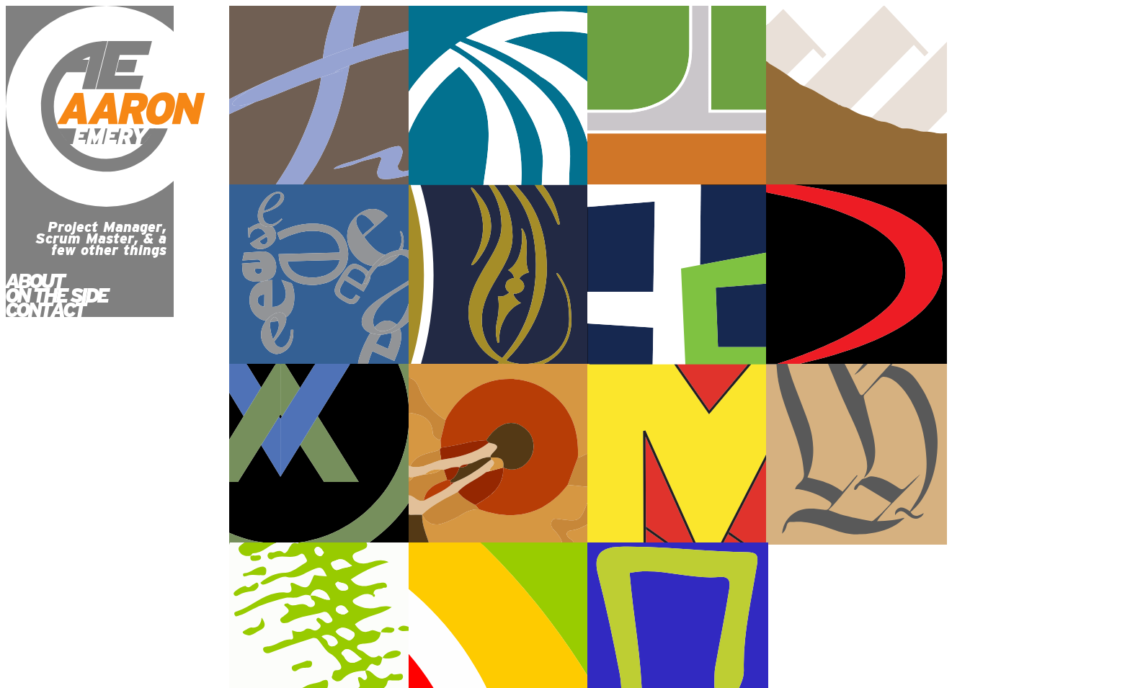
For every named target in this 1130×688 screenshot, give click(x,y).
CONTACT (44, 309)
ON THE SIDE (56, 295)
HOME (29, 594)
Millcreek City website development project (499, 96)
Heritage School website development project (856, 96)
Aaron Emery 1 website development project (856, 454)
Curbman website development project (319, 454)
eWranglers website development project (1036, 96)
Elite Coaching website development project (677, 96)
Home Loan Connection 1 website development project (1036, 454)
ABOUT (34, 280)
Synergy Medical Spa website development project (319, 96)
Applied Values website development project (856, 274)
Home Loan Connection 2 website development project (677, 454)
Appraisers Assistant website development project (499, 274)
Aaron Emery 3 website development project (1036, 274)
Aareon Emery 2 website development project (499, 454)
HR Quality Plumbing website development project (319, 274)
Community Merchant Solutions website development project (677, 274)
